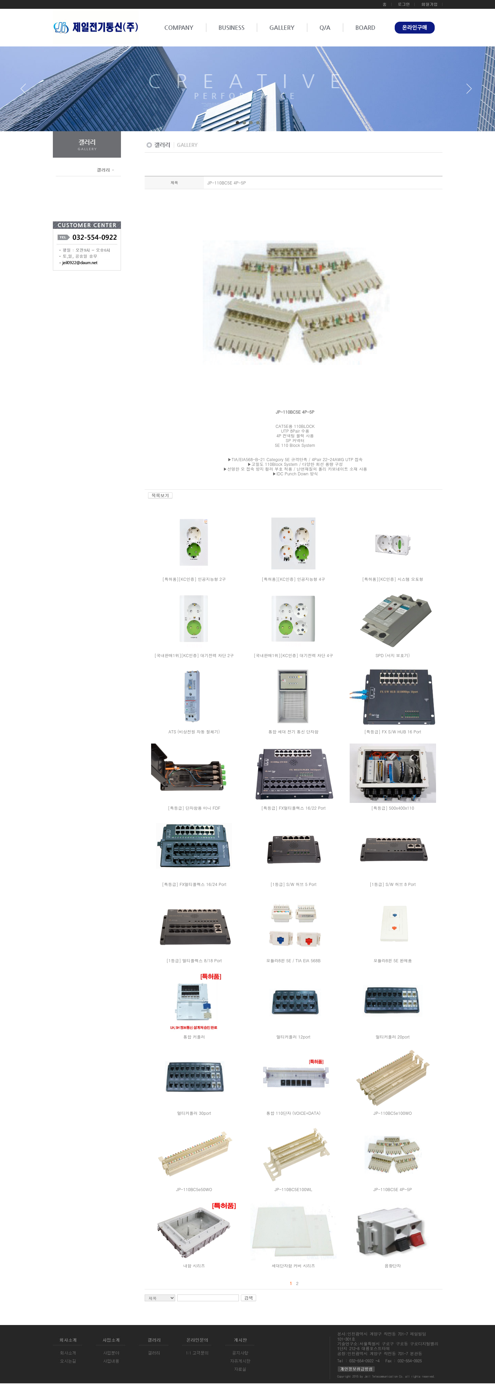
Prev (25, 91)
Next (469, 91)
